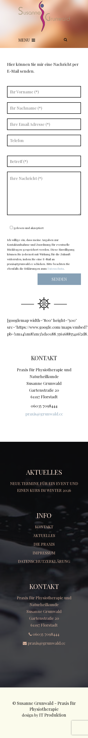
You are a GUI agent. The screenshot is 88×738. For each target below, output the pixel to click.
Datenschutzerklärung (44, 561)
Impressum (44, 552)
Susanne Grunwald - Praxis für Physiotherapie (46, 706)
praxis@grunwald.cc (44, 413)
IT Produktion (52, 715)
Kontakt (44, 526)
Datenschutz (55, 268)
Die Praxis (44, 544)
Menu (26, 40)
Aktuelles (44, 535)
